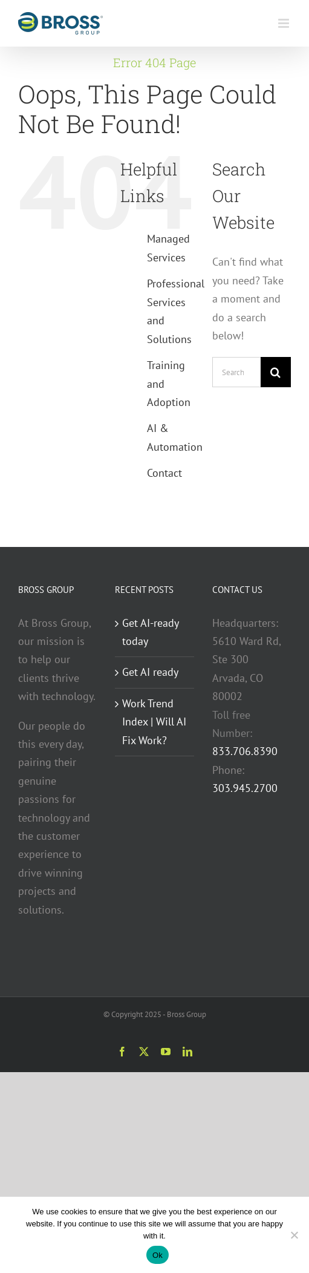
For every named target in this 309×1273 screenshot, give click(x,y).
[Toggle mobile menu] (284, 23)
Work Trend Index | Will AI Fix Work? (154, 721)
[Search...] (236, 372)
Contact (164, 473)
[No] (294, 1235)
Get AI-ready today (150, 632)
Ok (157, 1255)
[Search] (276, 372)
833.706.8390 (245, 751)
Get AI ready (150, 672)
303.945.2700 (245, 788)
